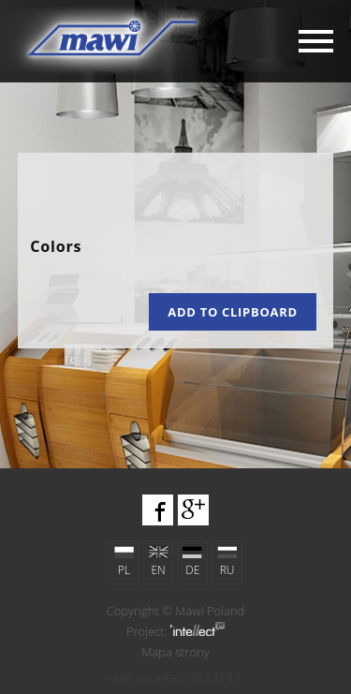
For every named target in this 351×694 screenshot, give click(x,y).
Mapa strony (175, 651)
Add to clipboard (232, 311)
